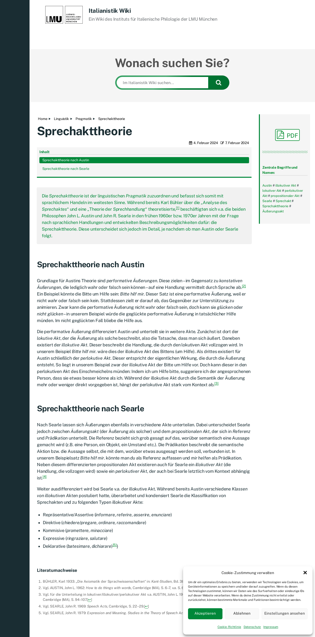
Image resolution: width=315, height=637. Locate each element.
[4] (45, 436)
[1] (177, 167)
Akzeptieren (205, 613)
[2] (244, 246)
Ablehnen (242, 613)
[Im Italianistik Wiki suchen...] (162, 82)
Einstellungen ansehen (284, 613)
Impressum (270, 627)
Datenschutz (252, 627)
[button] (305, 572)
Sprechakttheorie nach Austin (283, 243)
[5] (115, 504)
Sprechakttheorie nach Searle (283, 257)
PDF (287, 135)
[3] (216, 343)
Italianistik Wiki (110, 11)
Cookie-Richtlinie (229, 627)
